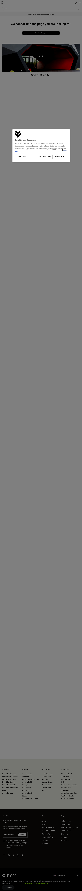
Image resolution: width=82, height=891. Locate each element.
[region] (41, 145)
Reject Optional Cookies (44, 156)
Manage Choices (21, 156)
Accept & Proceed (60, 156)
